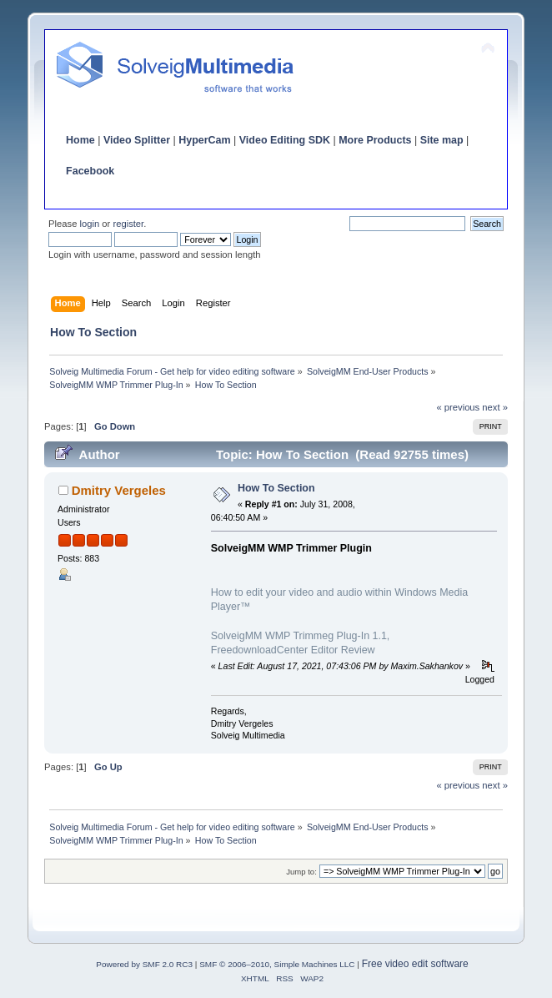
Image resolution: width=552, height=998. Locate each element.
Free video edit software (415, 964)
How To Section (276, 488)
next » (495, 407)
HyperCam (204, 140)
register (128, 224)
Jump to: (301, 871)
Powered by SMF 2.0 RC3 (144, 964)
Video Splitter (136, 140)
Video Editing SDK (284, 140)
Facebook (90, 171)
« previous (457, 407)
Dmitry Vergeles (119, 490)
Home (80, 140)
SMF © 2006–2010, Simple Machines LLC (276, 964)
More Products (375, 140)
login (90, 224)
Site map (442, 140)
